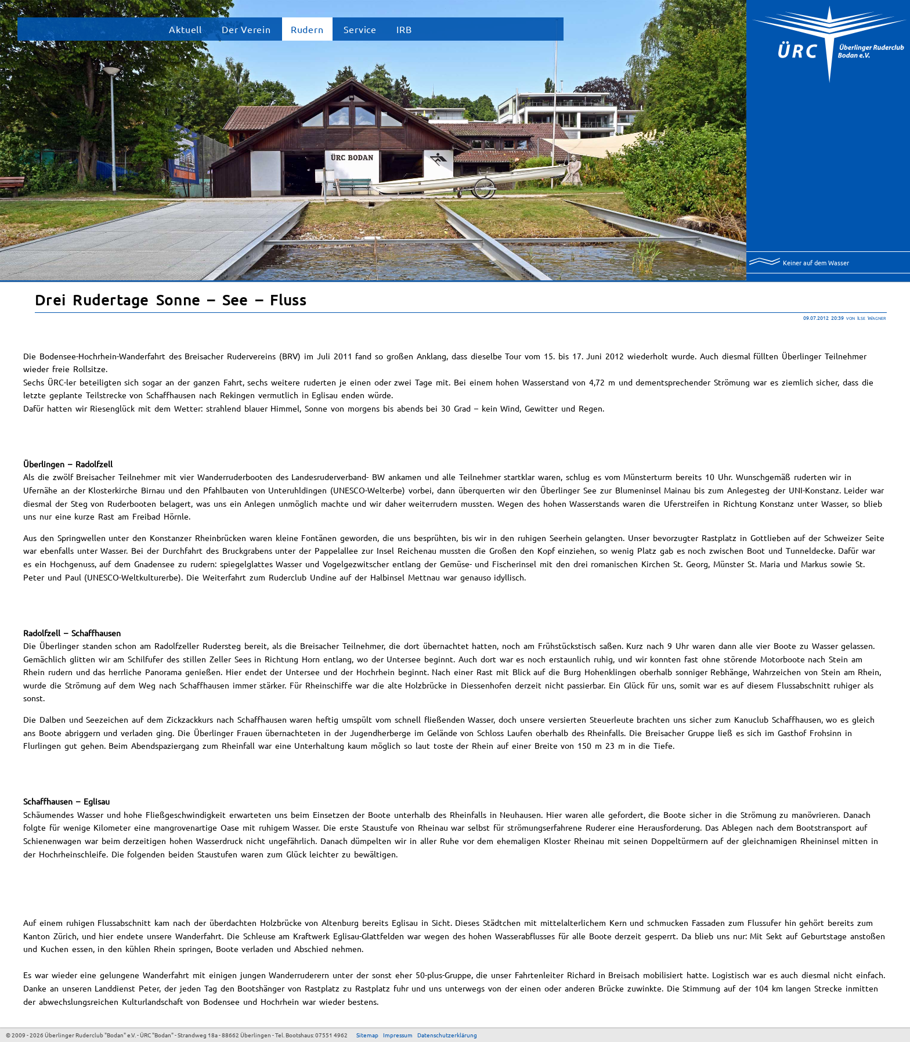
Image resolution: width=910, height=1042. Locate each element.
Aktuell (185, 29)
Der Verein (246, 29)
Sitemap (367, 1034)
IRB (403, 29)
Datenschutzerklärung (447, 1034)
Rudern (307, 29)
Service (360, 29)
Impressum (398, 1034)
